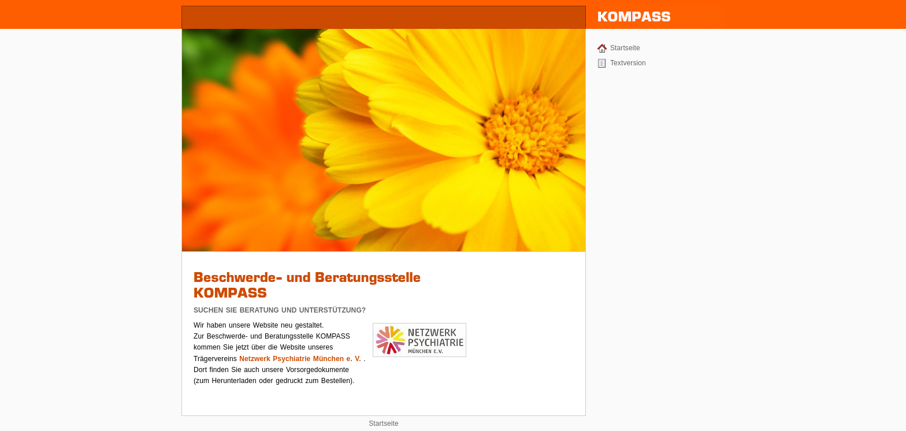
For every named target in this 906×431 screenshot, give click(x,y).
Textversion (628, 63)
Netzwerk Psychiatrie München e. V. (300, 359)
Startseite (625, 48)
